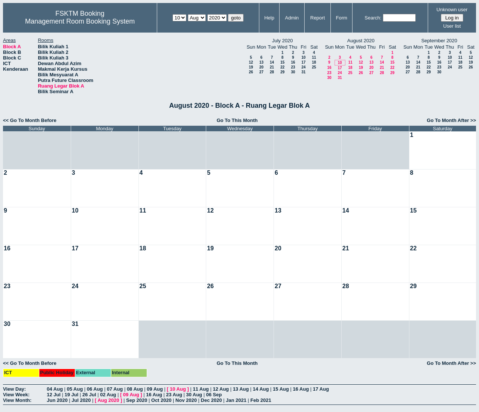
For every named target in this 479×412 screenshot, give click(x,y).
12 (251, 62)
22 (282, 67)
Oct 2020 (161, 400)
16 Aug (301, 389)
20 (261, 67)
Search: (372, 18)
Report (317, 18)
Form (341, 18)
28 (272, 72)
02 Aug (108, 394)
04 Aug (55, 389)
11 (314, 57)
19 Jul (71, 394)
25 (314, 67)
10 (303, 57)
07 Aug (115, 389)
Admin (292, 18)
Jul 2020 (81, 400)
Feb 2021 (260, 400)
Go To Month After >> (451, 120)
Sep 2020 (136, 400)
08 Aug (135, 389)
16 (293, 62)
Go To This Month (237, 120)
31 (303, 72)
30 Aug (194, 394)
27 (261, 72)
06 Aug (95, 389)
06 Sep (214, 394)
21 (272, 67)
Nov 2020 (186, 400)
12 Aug (221, 389)
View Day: (14, 389)
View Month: (17, 400)
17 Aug (321, 389)
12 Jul (54, 394)
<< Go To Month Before (30, 120)
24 (303, 67)
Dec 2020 (211, 400)
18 (314, 62)
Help (269, 18)
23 (293, 67)
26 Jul (89, 394)
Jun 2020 (57, 400)
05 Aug (75, 389)
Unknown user (451, 9)
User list (452, 26)
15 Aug (281, 389)
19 (251, 67)
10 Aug (178, 389)
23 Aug (174, 394)
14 (272, 62)
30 (293, 72)
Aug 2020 (108, 400)
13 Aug (241, 389)
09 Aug (155, 389)
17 (303, 62)
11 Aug (201, 389)
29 (282, 72)
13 (261, 62)
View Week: (16, 394)
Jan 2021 (236, 400)
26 (251, 72)
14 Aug (261, 389)
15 (282, 62)
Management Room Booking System (80, 21)
